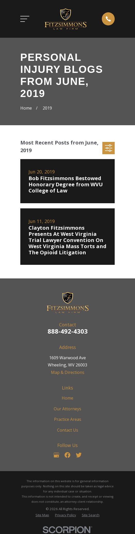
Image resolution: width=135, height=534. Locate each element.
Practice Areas (67, 419)
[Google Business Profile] (56, 455)
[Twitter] (79, 455)
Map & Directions (67, 372)
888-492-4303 (68, 331)
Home (67, 398)
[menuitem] (42, 515)
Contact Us (67, 430)
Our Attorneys (67, 409)
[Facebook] (67, 455)
